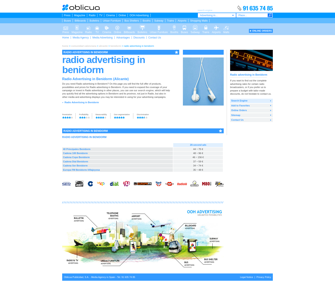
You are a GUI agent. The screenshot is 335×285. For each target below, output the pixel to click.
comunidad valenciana (83, 46)
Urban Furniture (112, 20)
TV (100, 15)
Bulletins (94, 20)
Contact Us (154, 37)
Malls (226, 27)
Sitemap (235, 115)
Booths (147, 20)
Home (65, 37)
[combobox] (217, 15)
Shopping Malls (199, 20)
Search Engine (239, 100)
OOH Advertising (138, 15)
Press (67, 15)
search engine (146, 90)
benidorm (115, 46)
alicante (103, 46)
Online (122, 15)
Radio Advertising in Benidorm (82, 102)
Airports (182, 20)
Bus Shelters (131, 20)
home (65, 46)
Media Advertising (102, 37)
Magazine (79, 15)
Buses (67, 20)
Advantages (123, 37)
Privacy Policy (264, 277)
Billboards (80, 20)
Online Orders (239, 110)
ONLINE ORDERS (262, 30)
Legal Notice (246, 277)
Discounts (139, 37)
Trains (170, 20)
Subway (158, 20)
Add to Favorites (240, 105)
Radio (92, 15)
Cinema (110, 15)
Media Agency (81, 37)
